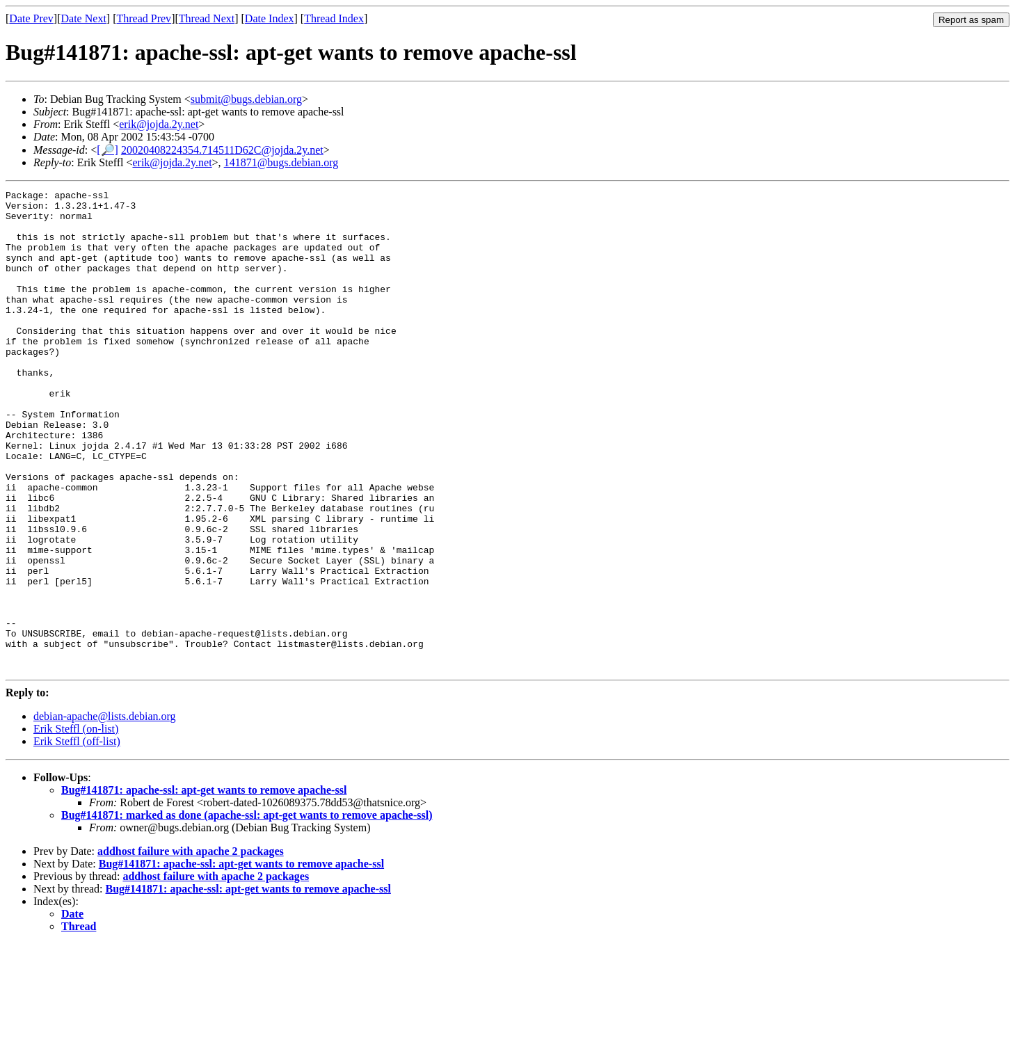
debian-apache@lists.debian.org (104, 812)
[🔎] (107, 150)
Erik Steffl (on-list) (75, 825)
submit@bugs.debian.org (246, 99)
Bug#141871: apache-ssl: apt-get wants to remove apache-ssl (203, 886)
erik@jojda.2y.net (158, 124)
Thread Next (206, 18)
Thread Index (334, 18)
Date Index (269, 18)
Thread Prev (143, 18)
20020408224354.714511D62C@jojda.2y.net (222, 150)
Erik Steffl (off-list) (76, 837)
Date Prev (31, 18)
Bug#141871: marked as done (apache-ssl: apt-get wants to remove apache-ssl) (246, 911)
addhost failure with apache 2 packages (190, 947)
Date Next (83, 18)
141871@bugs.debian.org (281, 162)
